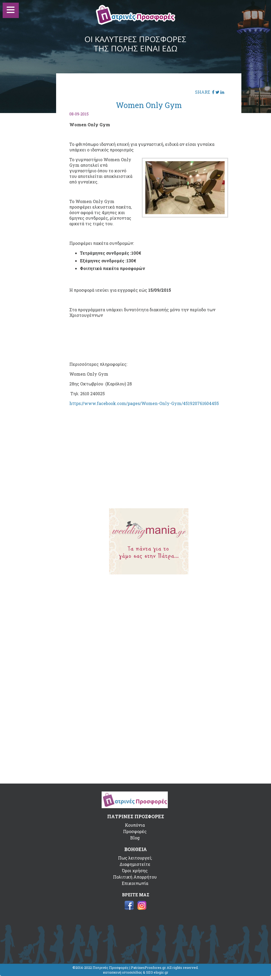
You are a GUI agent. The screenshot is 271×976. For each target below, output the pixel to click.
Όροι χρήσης (135, 870)
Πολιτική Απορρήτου (135, 877)
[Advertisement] (148, 463)
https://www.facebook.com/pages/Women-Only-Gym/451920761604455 (144, 403)
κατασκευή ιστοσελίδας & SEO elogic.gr (135, 972)
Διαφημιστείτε (135, 864)
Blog (135, 837)
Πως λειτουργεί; (135, 858)
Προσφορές (135, 831)
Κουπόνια (135, 825)
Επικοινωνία (135, 883)
